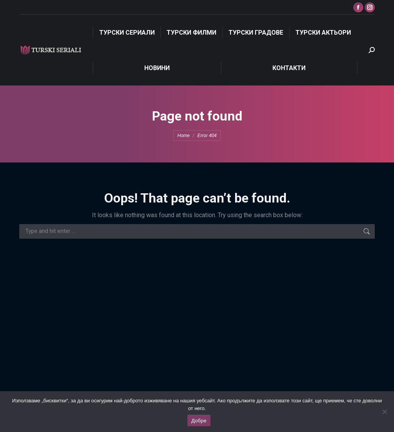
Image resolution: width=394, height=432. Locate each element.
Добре (198, 421)
